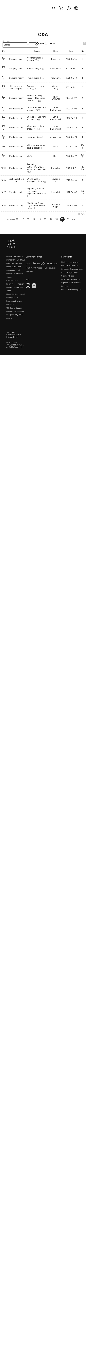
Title (40, 43)
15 (40, 219)
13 (28, 219)
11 (17, 219)
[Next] (73, 219)
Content (50, 43)
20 (68, 219)
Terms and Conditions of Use (13, 333)
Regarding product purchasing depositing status (35, 191)
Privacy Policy (12, 337)
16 (45, 219)
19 (62, 219)
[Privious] (11, 219)
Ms (28, 156)
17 (51, 219)
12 (23, 219)
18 (56, 219)
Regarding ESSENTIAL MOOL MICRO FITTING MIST (36, 167)
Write (8, 41)
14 (34, 219)
